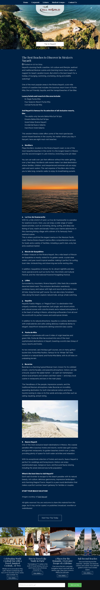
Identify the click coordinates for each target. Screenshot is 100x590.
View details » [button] (12, 578)
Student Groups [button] (58, 2)
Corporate (35, 2)
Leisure (46, 2)
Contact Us (72, 2)
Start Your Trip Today (50, 518)
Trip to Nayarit (50, 44)
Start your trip (75, 585)
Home (25, 2)
